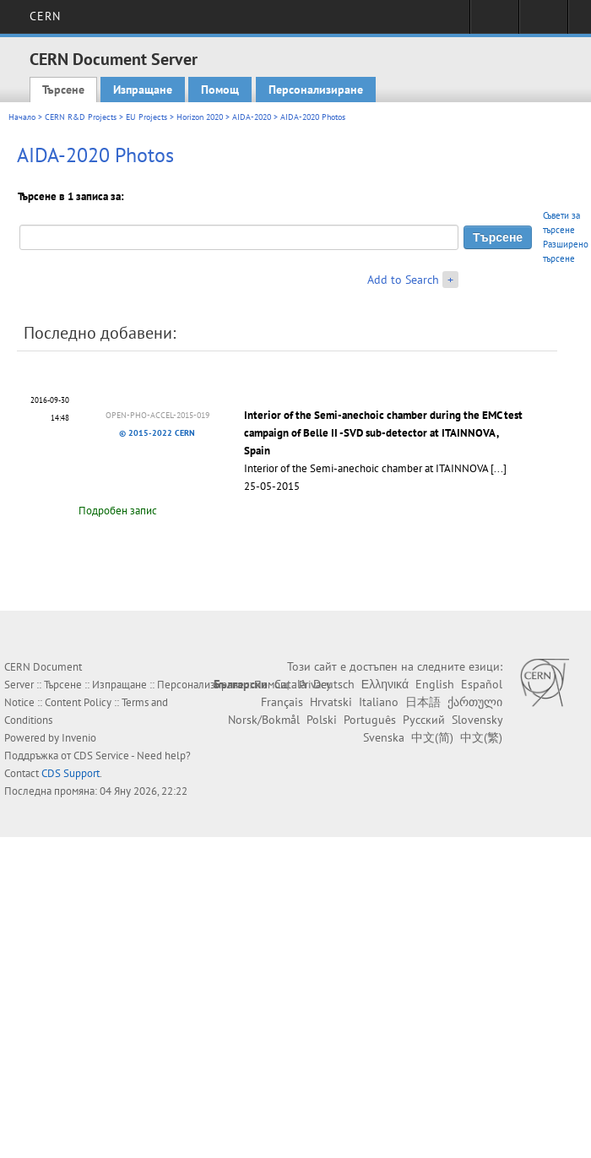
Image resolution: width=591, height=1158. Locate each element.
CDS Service (101, 755)
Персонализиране (315, 89)
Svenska (383, 737)
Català (290, 684)
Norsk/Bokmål (264, 719)
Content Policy (78, 702)
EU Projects (146, 116)
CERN (45, 16)
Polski (321, 719)
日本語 (423, 701)
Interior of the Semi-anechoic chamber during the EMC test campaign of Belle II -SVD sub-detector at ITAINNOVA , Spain (383, 433)
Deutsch (334, 684)
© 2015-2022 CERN (157, 432)
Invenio (79, 738)
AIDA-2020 (251, 116)
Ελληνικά (385, 684)
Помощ (220, 89)
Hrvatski (331, 701)
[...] (499, 468)
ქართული (474, 701)
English (434, 684)
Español (481, 684)
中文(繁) (481, 737)
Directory (543, 22)
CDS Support (70, 773)
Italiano (379, 701)
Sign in (494, 22)
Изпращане (142, 89)
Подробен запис (118, 510)
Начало (21, 116)
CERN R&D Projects (81, 116)
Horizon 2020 (199, 116)
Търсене (63, 89)
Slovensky (477, 719)
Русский (424, 719)
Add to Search (403, 279)
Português (370, 719)
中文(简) (432, 737)
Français (282, 701)
